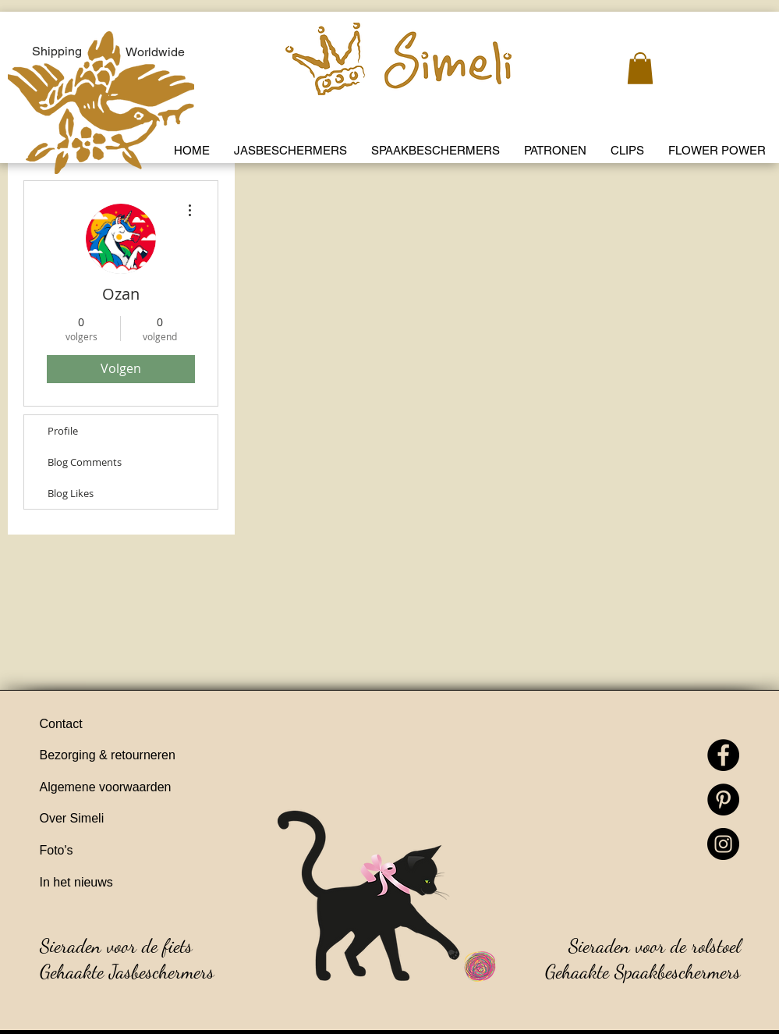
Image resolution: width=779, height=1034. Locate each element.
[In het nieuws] (129, 883)
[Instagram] (723, 844)
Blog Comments (85, 462)
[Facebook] (723, 755)
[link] (640, 68)
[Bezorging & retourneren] (129, 756)
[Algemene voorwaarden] (129, 788)
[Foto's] (129, 851)
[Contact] (129, 725)
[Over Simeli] (129, 819)
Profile (63, 431)
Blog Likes (71, 493)
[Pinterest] (723, 799)
